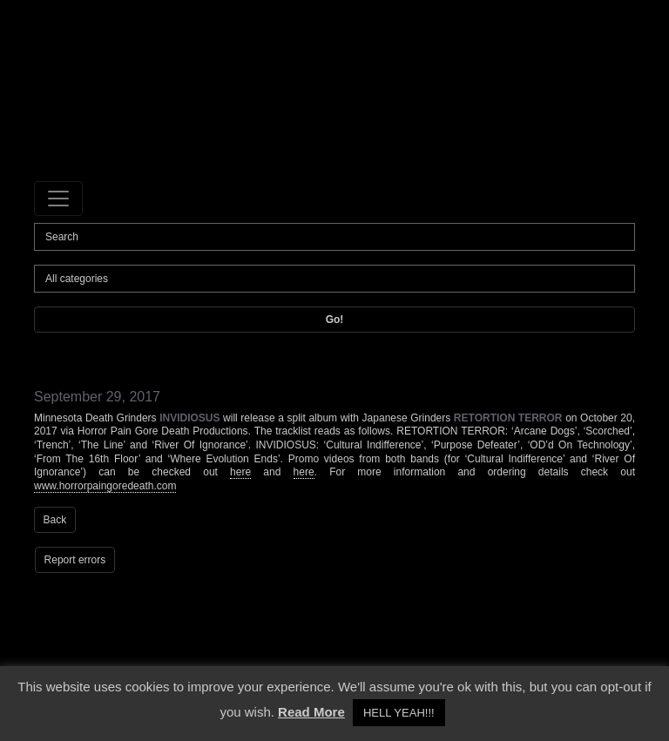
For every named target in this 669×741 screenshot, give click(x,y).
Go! (335, 319)
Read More (311, 711)
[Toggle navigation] (58, 198)
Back (55, 520)
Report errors (75, 560)
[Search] (334, 237)
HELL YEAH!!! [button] (399, 712)
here (240, 472)
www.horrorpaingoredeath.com (105, 486)
